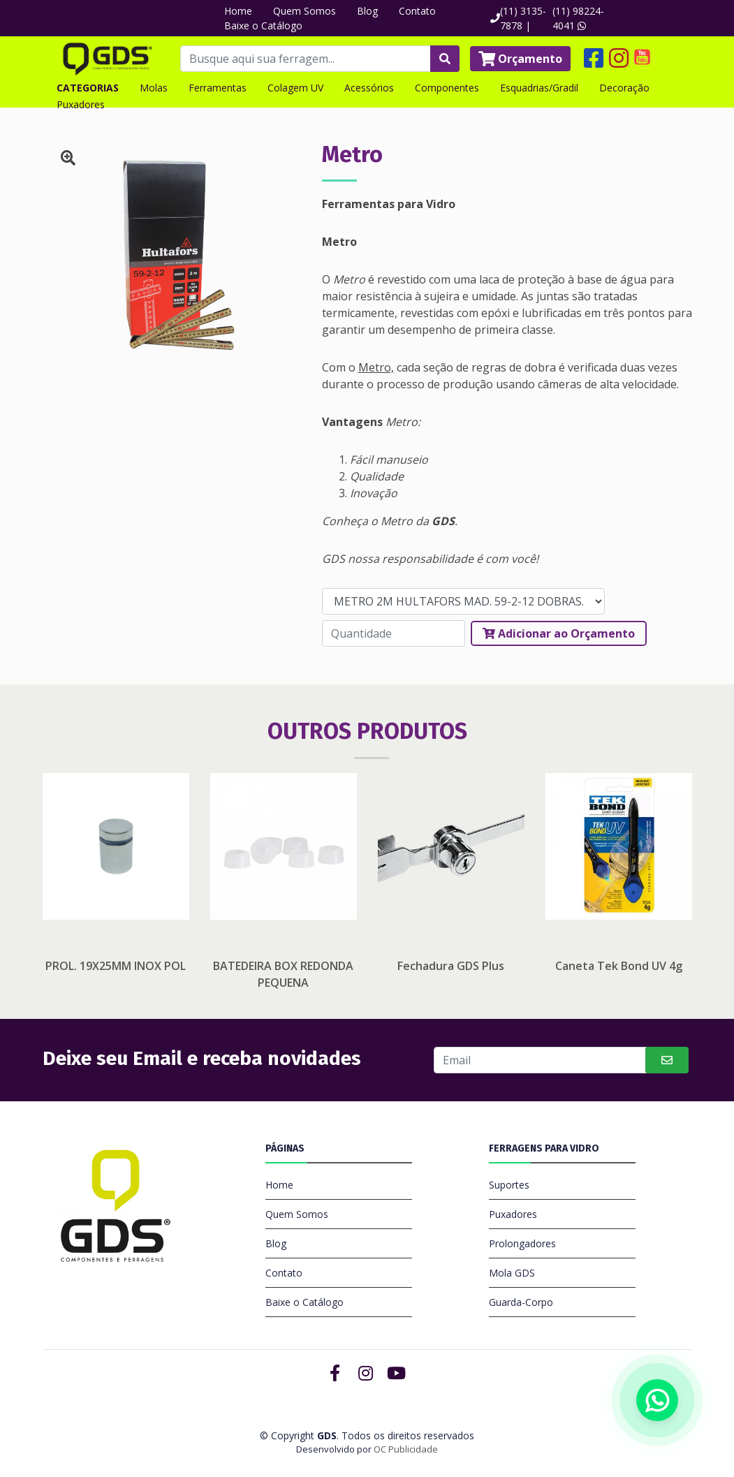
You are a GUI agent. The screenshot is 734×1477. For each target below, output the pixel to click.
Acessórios (369, 87)
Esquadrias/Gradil (539, 87)
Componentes (447, 87)
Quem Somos (304, 10)
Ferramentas (218, 87)
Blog (367, 10)
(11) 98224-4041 (578, 18)
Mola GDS (512, 1272)
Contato (417, 10)
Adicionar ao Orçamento (559, 633)
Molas (154, 87)
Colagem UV (295, 87)
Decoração (624, 87)
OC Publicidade (406, 1449)
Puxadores (81, 104)
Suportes (509, 1184)
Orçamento (520, 58)
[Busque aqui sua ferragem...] (305, 58)
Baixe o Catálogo (263, 25)
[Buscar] (541, 1060)
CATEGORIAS (88, 87)
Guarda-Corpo (521, 1302)
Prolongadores (522, 1243)
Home (238, 10)
